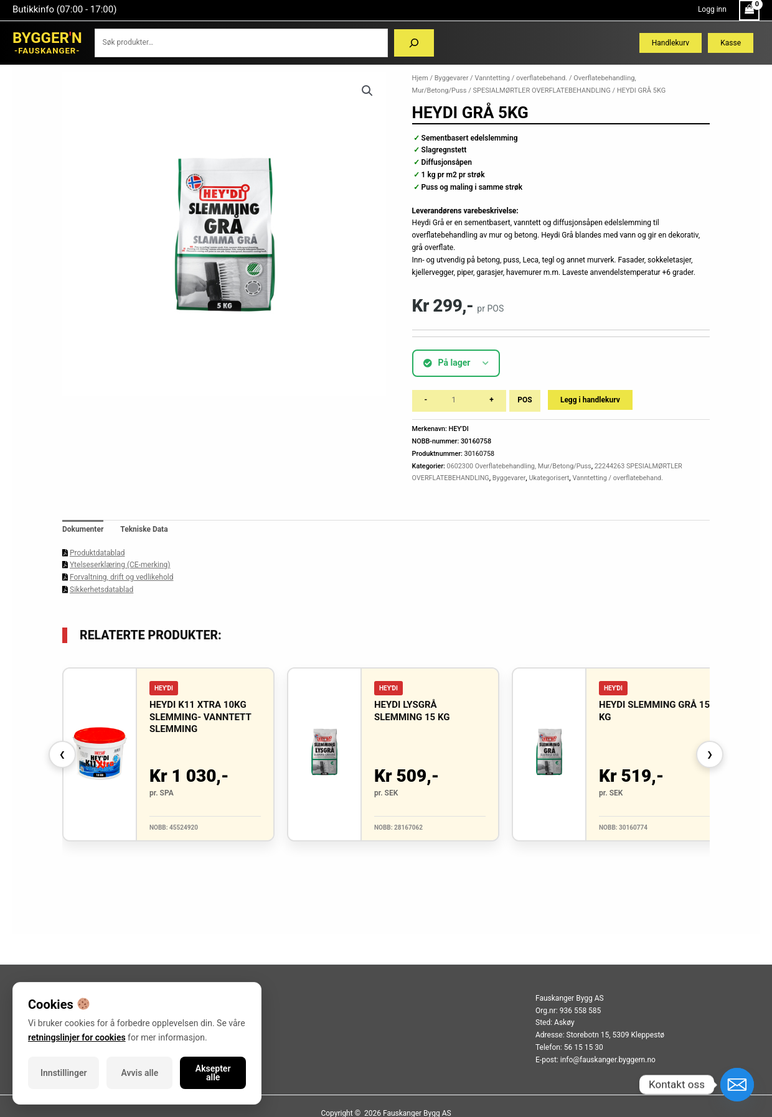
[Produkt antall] (458, 401)
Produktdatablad (97, 553)
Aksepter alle (213, 1073)
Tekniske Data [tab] (143, 529)
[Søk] (414, 43)
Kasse (730, 43)
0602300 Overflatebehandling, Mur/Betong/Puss (519, 466)
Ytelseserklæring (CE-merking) (120, 564)
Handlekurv (670, 43)
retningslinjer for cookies (77, 1037)
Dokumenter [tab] (82, 529)
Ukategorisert (549, 478)
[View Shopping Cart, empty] (749, 10)
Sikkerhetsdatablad (101, 589)
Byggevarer (452, 78)
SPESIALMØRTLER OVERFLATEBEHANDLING (541, 90)
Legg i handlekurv (590, 400)
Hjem (420, 78)
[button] (367, 91)
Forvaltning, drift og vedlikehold (121, 577)
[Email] (737, 1084)
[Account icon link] (712, 10)
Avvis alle (140, 1073)
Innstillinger (63, 1073)
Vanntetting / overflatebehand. (520, 78)
